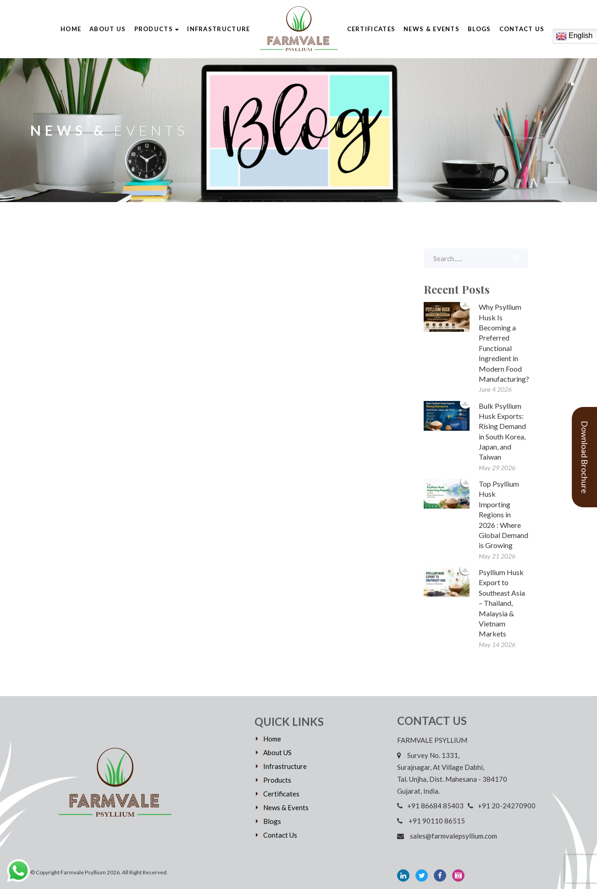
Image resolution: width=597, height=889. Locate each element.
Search (515, 258)
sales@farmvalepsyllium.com (447, 836)
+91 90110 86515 (433, 821)
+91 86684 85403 (431, 805)
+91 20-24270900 (502, 805)
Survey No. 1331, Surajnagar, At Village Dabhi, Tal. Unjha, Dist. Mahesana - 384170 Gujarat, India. (452, 773)
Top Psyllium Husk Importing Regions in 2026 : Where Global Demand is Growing (503, 514)
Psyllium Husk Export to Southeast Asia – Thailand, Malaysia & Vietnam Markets (502, 603)
